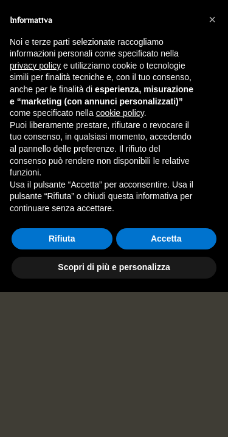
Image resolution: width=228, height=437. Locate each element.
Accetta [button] (166, 238)
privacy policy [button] (35, 65)
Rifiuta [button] (62, 238)
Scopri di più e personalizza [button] (114, 267)
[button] (212, 19)
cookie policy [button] (120, 113)
